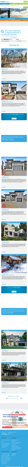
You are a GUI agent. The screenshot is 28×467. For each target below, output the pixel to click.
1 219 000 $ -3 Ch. (5, 241)
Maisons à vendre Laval (5, 460)
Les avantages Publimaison (6, 440)
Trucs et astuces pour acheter (16, 448)
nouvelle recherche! (8, 36)
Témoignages (14, 454)
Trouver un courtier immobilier (16, 442)
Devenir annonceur (4, 446)
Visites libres (14, 441)
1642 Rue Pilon (5, 69)
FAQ (2, 442)
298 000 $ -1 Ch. (5, 68)
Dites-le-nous (14, 453)
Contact (13, 455)
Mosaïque (6, 39)
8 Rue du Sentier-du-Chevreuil (8, 274)
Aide (2, 441)
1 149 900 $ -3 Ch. (5, 176)
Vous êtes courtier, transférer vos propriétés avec (14, 20)
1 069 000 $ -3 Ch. (5, 382)
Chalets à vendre (4, 462)
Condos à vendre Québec (6, 454)
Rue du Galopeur (5, 242)
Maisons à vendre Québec (6, 453)
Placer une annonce (14, 18)
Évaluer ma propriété (15, 440)
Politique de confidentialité (6, 443)
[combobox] (14, 6)
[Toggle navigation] (26, 1)
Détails (3, 78)
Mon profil (13, 449)
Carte (17, 39)
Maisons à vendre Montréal (6, 456)
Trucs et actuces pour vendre (16, 447)
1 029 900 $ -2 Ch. (5, 209)
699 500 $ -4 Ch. (5, 100)
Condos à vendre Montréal (6, 457)
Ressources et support (15, 446)
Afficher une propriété (7, 427)
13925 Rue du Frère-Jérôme (7, 101)
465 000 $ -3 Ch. (5, 274)
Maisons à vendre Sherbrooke (6, 458)
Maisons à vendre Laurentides (6, 459)
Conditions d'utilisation (5, 444)
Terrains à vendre (4, 463)
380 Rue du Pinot (5, 177)
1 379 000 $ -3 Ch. (5, 349)
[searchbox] (14, 6)
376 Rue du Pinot (5, 210)
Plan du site (3, 447)
